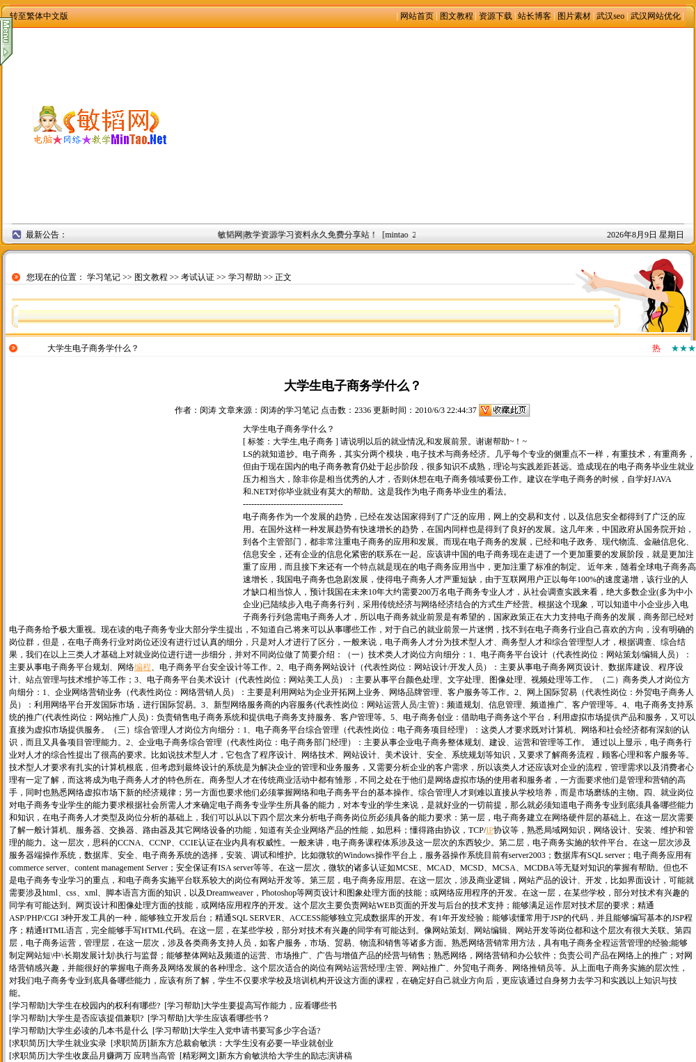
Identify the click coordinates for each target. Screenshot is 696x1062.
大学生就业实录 (77, 1043)
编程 (142, 667)
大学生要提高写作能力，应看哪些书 (270, 1005)
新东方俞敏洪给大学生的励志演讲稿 (285, 1056)
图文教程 (456, 16)
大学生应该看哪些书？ (228, 1018)
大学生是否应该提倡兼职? (95, 1018)
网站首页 (417, 16)
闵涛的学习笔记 (289, 410)
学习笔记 (103, 277)
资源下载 (495, 16)
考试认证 (197, 277)
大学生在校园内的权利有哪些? (104, 1005)
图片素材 (574, 16)
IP (489, 830)
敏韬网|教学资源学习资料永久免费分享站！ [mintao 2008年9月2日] (343, 235)
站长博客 (534, 16)
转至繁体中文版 (39, 16)
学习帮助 (245, 277)
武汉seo (610, 16)
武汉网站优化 (656, 16)
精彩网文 (199, 1056)
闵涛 (208, 410)
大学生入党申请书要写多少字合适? (255, 1031)
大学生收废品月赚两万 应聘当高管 (111, 1056)
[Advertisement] (445, 125)
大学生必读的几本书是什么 (98, 1031)
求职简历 (28, 1043)
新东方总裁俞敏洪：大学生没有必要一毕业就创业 (241, 1043)
